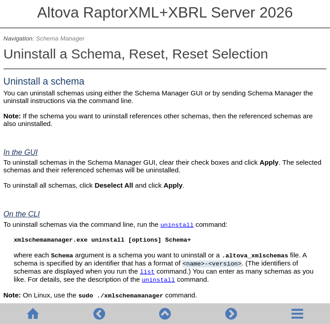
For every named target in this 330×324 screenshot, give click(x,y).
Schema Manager (60, 38)
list (147, 272)
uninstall (177, 225)
